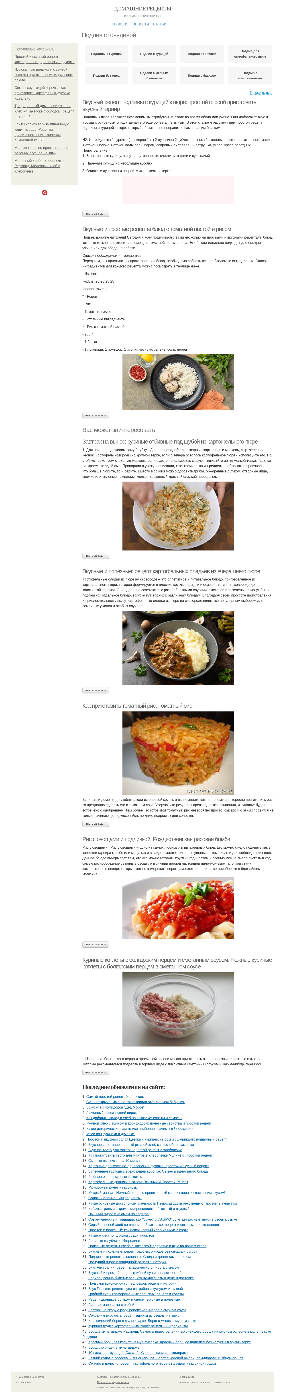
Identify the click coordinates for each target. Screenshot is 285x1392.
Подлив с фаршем (202, 75)
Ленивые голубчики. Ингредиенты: (116, 1241)
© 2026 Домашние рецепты (30, 1377)
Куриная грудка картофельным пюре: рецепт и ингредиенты (138, 1326)
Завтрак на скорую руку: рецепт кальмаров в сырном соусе (137, 1310)
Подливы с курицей (106, 54)
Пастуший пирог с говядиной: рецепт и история (127, 1262)
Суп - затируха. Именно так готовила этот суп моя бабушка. (135, 1102)
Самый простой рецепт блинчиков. (115, 1097)
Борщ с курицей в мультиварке (113, 1347)
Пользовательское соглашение (125, 1377)
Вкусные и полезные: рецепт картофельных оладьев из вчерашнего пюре (171, 571)
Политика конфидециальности (113, 1382)
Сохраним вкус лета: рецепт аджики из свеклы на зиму (133, 1315)
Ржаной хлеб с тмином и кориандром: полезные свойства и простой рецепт (149, 1123)
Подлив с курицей (154, 54)
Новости (140, 23)
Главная (120, 23)
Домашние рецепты (142, 8)
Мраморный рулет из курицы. (112, 1187)
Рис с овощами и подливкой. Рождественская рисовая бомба (156, 839)
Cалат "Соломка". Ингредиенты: (115, 1198)
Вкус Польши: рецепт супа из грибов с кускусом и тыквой (135, 1289)
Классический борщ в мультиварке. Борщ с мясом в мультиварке (142, 1321)
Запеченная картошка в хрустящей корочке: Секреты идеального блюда (148, 1171)
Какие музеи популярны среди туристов (121, 1235)
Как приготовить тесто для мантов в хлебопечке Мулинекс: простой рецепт (150, 1155)
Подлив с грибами (202, 54)
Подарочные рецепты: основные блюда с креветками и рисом (139, 1257)
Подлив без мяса (106, 75)
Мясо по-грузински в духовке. (110, 1134)
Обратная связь (187, 1377)
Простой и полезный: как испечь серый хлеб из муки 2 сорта (138, 1230)
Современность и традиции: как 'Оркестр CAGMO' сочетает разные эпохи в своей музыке (162, 1219)
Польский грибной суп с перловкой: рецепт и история (132, 1283)
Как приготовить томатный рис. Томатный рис (137, 705)
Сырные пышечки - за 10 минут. (114, 1161)
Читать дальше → (96, 213)
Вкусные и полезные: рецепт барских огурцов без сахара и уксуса (142, 1251)
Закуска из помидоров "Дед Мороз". (116, 1107)
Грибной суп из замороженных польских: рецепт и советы (136, 1294)
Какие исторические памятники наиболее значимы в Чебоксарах (139, 1129)
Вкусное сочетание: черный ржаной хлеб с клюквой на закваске (141, 1145)
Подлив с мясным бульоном (154, 75)
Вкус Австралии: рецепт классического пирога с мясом (133, 1267)
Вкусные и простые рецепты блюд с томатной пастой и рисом (156, 229)
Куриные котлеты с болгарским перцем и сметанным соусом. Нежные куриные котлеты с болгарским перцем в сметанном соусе (177, 963)
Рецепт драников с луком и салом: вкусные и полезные (134, 1299)
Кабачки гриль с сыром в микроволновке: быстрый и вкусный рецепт (145, 1209)
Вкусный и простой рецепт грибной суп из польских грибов (136, 1273)
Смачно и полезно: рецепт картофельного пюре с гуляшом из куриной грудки (152, 1363)
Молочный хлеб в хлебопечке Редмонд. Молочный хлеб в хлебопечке (38, 166)
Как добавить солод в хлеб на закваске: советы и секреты (134, 1118)
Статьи (159, 23)
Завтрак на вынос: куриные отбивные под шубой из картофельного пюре (170, 441)
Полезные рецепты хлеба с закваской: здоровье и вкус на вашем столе (147, 1246)
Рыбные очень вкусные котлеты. (115, 1177)
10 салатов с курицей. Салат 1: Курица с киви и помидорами (138, 1353)
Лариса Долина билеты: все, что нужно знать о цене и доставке (141, 1278)
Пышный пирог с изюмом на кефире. (118, 1214)
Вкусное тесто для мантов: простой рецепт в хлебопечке (135, 1150)
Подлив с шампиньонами (250, 75)
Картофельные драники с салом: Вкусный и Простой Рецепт (138, 1182)
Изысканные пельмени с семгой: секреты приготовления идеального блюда (43, 75)
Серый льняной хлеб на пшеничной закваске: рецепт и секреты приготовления (153, 1225)
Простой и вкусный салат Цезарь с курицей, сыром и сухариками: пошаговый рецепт (156, 1139)
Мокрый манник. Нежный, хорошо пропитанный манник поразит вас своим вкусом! (156, 1193)
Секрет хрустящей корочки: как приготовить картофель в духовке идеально (42, 93)
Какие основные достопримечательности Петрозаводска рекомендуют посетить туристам (162, 1203)
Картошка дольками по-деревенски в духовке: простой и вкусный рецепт (148, 1166)
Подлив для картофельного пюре (250, 53)
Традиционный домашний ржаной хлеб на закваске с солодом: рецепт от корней (44, 111)
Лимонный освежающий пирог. (111, 1113)
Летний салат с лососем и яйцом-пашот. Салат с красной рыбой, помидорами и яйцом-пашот (165, 1358)
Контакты (102, 1377)
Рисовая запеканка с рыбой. (111, 1305)
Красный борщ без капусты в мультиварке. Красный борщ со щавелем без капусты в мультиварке (169, 1342)
